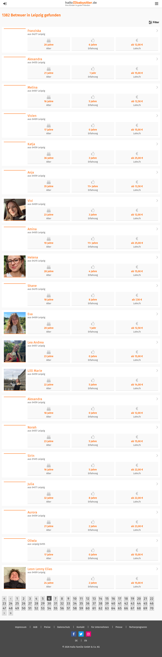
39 (107, 603)
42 (126, 603)
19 (132, 599)
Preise (47, 627)
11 (81, 599)
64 (113, 608)
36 (88, 603)
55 (55, 608)
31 (55, 603)
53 (43, 608)
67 (132, 608)
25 (17, 603)
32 (62, 603)
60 (88, 608)
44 (139, 603)
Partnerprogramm (138, 627)
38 (100, 603)
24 (10, 603)
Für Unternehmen (100, 627)
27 (30, 603)
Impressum (20, 627)
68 (139, 608)
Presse (119, 627)
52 (36, 608)
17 (119, 599)
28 (36, 603)
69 (145, 608)
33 (68, 603)
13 (94, 599)
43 (132, 603)
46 (152, 603)
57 (68, 608)
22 (152, 599)
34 (75, 603)
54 (49, 608)
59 (81, 608)
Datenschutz (63, 627)
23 (4, 603)
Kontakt (80, 627)
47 (4, 608)
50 (23, 608)
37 (94, 603)
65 (120, 608)
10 (75, 599)
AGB (35, 627)
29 (43, 603)
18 (126, 599)
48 (11, 608)
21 (145, 599)
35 (81, 603)
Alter (48, 48)
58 (75, 608)
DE (76, 640)
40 (113, 603)
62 (100, 608)
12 (87, 599)
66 (126, 608)
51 (30, 608)
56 (62, 608)
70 (152, 608)
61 (94, 608)
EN (85, 640)
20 (139, 599)
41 (119, 603)
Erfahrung (93, 48)
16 (113, 599)
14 (100, 599)
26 (23, 603)
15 (107, 599)
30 (49, 603)
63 (107, 608)
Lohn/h (137, 48)
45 (145, 603)
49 (17, 608)
